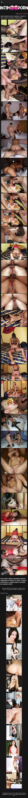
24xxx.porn (10, 789)
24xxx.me (25, 13)
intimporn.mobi (11, 793)
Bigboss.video (19, 13)
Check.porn (17, 789)
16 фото (9, 595)
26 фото (9, 611)
